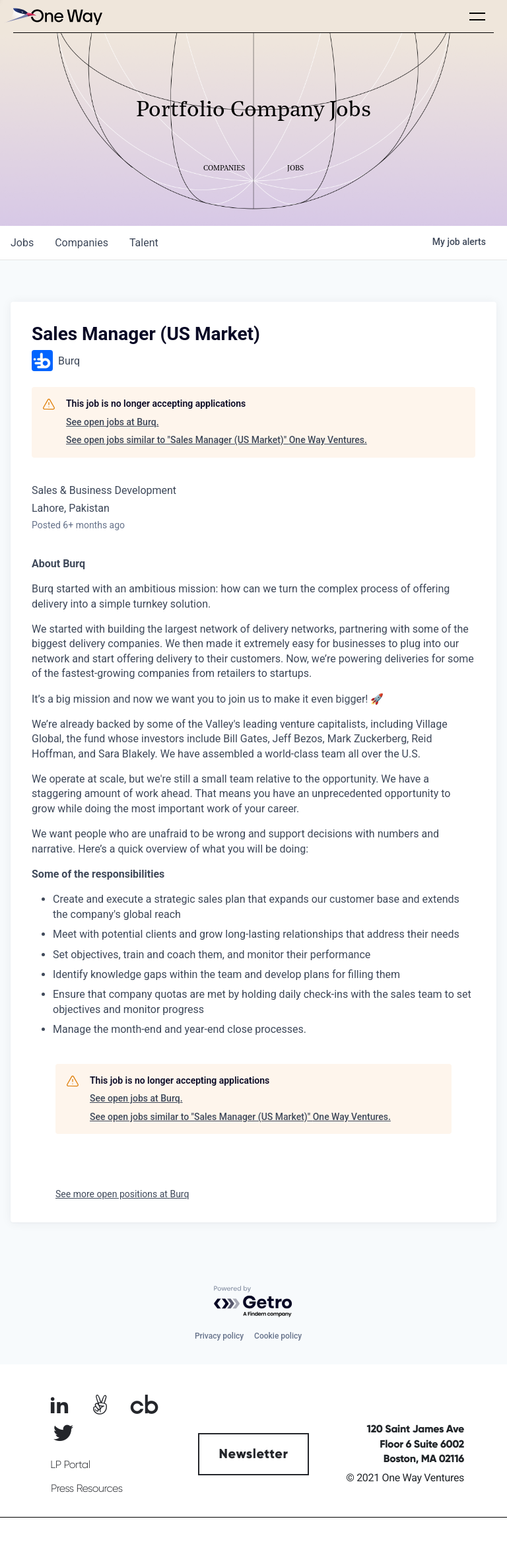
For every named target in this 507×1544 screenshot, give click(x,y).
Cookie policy (278, 1336)
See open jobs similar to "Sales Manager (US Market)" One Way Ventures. (216, 440)
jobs (22, 242)
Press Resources (87, 1488)
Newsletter (253, 1454)
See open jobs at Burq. (112, 422)
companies (81, 242)
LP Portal (70, 1464)
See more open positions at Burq (122, 1194)
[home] (52, 16)
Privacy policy (219, 1336)
